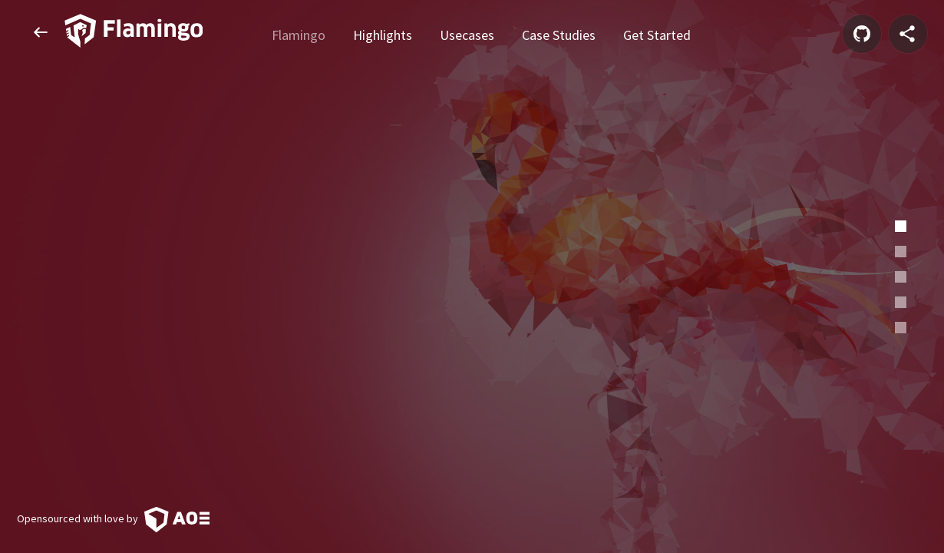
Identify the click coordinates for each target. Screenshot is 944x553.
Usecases (467, 33)
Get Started (657, 33)
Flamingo (298, 33)
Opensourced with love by (113, 518)
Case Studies (559, 33)
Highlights (382, 33)
